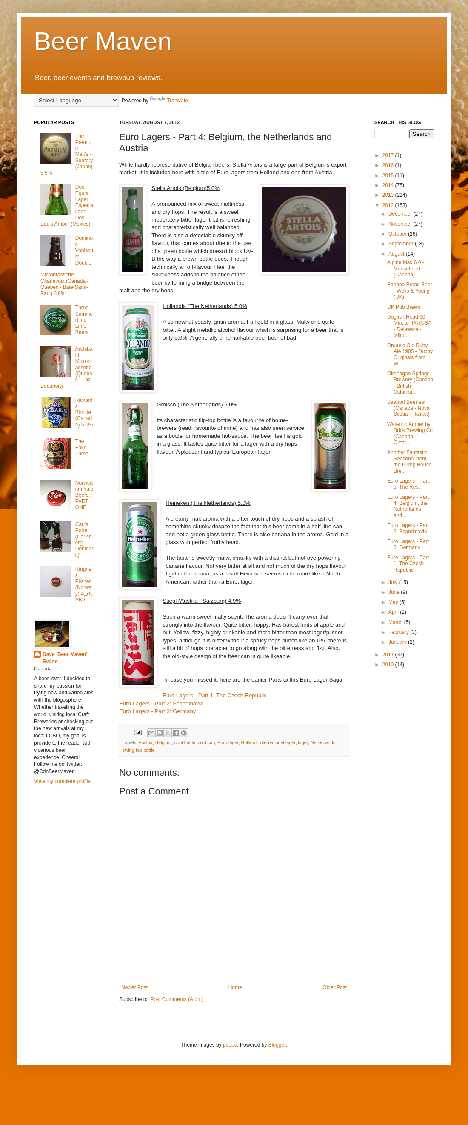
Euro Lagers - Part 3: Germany (157, 711)
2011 (388, 655)
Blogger (277, 1045)
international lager (277, 742)
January (398, 642)
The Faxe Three (81, 447)
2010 (388, 665)
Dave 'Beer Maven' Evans (65, 658)
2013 (388, 195)
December (401, 214)
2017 (388, 155)
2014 (388, 185)
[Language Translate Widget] (76, 100)
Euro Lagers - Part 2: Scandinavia (161, 703)
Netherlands (323, 742)
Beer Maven (103, 41)
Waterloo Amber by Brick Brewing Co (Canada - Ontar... (410, 433)
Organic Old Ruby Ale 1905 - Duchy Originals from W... (410, 354)
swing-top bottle (139, 750)
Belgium (163, 742)
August (397, 254)
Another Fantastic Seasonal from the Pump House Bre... (409, 461)
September (401, 244)
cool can (206, 742)
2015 (388, 175)
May (394, 602)
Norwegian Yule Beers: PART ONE (84, 495)
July (393, 582)
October (398, 234)
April (394, 612)
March (396, 622)
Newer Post (134, 987)
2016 (388, 165)
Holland (249, 742)
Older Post (334, 987)
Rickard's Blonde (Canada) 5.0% (84, 412)
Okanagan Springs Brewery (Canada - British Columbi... (410, 383)
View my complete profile (62, 781)
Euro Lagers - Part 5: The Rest (408, 484)
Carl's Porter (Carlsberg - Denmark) (84, 539)
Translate (169, 101)
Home (235, 987)
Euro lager (227, 742)
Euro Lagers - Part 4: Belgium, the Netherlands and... (408, 506)
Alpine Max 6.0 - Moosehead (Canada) (405, 268)
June (394, 592)
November (401, 224)
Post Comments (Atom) (176, 999)
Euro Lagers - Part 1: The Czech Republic (215, 695)
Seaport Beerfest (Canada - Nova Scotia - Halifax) (408, 408)
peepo (230, 1045)
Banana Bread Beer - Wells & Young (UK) (409, 291)
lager (303, 742)
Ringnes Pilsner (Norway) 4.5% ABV (84, 584)
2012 (388, 205)
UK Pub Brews (403, 307)
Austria (145, 742)
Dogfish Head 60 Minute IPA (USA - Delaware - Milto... (409, 326)
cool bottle (184, 742)
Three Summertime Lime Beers (84, 320)
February (399, 632)
